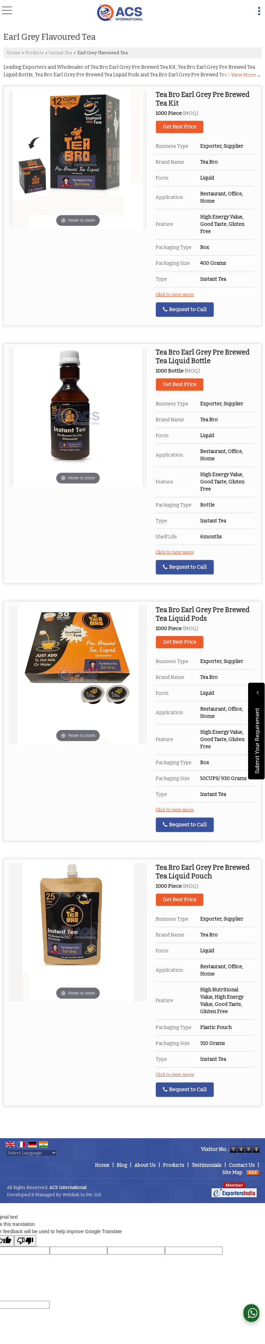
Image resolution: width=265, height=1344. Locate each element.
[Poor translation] (25, 1241)
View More (243, 75)
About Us (145, 1165)
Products (34, 52)
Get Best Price (179, 127)
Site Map (232, 1172)
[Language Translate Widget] (31, 1153)
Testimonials (207, 1165)
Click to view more (175, 294)
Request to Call (185, 309)
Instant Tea (60, 52)
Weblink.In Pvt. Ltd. (82, 1194)
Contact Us (242, 1165)
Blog (122, 1165)
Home (13, 52)
